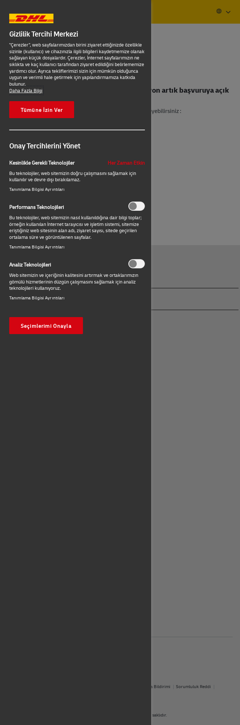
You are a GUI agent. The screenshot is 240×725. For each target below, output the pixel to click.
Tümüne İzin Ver (42, 109)
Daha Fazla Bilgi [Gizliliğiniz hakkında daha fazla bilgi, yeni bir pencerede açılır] (25, 90)
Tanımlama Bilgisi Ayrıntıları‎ (37, 189)
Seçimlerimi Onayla (46, 325)
